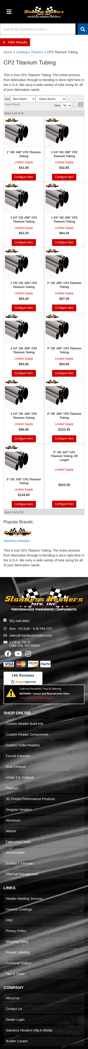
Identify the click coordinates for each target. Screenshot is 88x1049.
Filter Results (15, 42)
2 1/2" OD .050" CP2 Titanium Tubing (24, 350)
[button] (44, 29)
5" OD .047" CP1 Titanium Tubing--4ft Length (64, 456)
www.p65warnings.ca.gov (36, 697)
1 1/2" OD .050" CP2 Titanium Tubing (24, 219)
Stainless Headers (17, 541)
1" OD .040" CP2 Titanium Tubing (24, 154)
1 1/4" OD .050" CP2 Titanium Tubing (64, 154)
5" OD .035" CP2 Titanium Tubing (24, 481)
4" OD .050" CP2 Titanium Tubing (64, 415)
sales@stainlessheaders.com (30, 635)
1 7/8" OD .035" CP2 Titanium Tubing (24, 285)
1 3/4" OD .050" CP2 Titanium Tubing (64, 219)
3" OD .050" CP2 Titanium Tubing (64, 350)
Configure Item (24, 177)
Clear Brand (12, 104)
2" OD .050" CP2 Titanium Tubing (64, 285)
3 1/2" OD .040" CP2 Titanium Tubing (24, 415)
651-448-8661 (19, 621)
